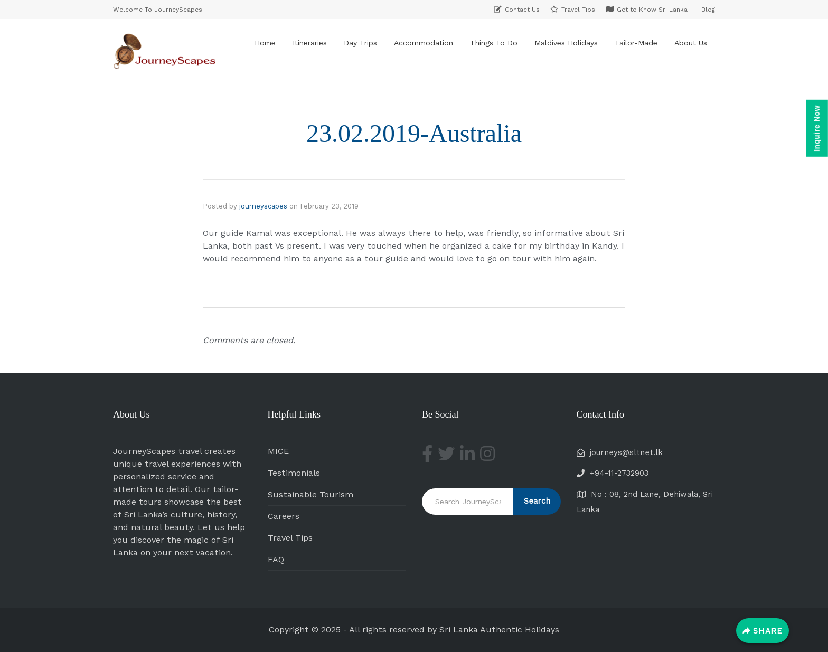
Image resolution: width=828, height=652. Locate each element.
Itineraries (310, 43)
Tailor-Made (636, 43)
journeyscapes (263, 206)
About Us (690, 43)
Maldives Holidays (566, 43)
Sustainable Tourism (310, 494)
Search (537, 501)
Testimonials (294, 473)
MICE (278, 451)
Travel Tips (290, 538)
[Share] (762, 630)
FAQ (276, 559)
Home (265, 43)
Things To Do (494, 43)
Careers (283, 516)
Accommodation (423, 43)
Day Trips (360, 43)
